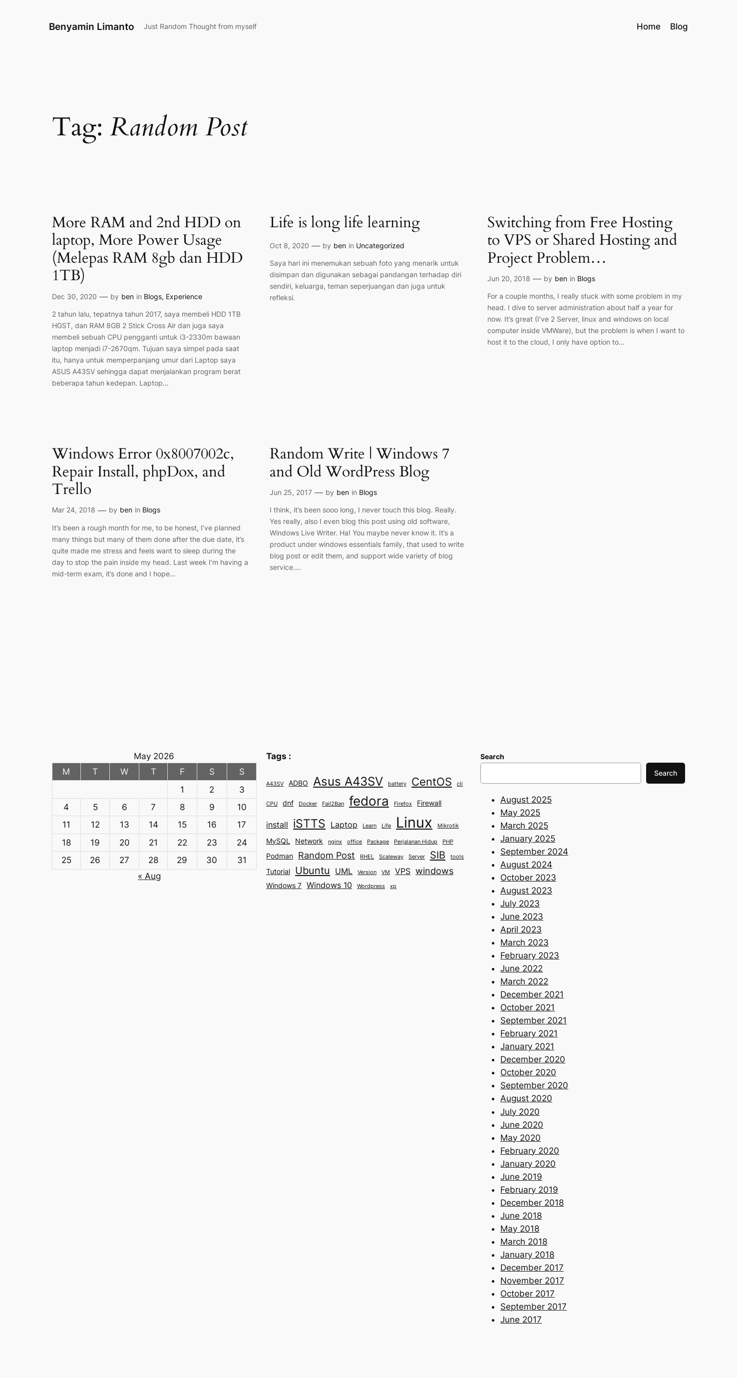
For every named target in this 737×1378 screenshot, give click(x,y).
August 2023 (526, 891)
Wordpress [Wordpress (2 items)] (371, 886)
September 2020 (534, 1085)
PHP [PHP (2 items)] (447, 842)
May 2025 (520, 813)
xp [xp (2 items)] (393, 886)
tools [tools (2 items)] (457, 857)
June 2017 (521, 1320)
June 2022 (521, 968)
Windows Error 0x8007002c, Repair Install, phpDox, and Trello (143, 472)
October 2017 (527, 1294)
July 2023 (520, 904)
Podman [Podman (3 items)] (279, 856)
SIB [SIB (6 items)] (437, 855)
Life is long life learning (345, 223)
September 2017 (533, 1307)
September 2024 (534, 852)
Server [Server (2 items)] (416, 857)
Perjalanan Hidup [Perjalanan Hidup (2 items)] (415, 842)
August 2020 (526, 1098)
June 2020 (521, 1125)
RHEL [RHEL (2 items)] (367, 857)
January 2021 (527, 1046)
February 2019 (529, 1190)
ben (127, 296)
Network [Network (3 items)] (309, 841)
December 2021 (532, 994)
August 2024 (526, 865)
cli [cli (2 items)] (460, 784)
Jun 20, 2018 (508, 278)
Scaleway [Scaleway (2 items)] (391, 857)
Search (665, 773)
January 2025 (527, 839)
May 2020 (520, 1138)
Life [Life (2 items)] (386, 826)
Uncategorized (380, 245)
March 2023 (524, 942)
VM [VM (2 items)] (385, 872)
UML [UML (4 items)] (344, 871)
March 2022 (524, 981)
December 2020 (532, 1059)
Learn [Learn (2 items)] (369, 826)
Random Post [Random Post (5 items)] (326, 855)
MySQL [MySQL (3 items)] (278, 841)
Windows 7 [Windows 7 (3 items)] (284, 886)
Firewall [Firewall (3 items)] (429, 803)
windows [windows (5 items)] (434, 870)
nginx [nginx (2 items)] (335, 842)
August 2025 (526, 800)
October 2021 (527, 1007)
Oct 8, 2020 (289, 245)
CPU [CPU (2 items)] (272, 804)
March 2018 (523, 1242)
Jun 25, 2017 (291, 492)
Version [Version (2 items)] (367, 872)
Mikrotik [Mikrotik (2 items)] (448, 826)
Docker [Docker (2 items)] (308, 804)
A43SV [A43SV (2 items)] (275, 784)
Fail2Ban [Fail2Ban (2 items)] (333, 804)
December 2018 (532, 1203)
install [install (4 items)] (277, 825)
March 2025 (524, 826)
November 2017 (532, 1281)
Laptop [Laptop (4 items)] (344, 825)
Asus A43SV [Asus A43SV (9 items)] (348, 781)
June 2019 (521, 1177)
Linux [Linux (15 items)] (414, 822)
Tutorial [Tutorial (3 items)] (278, 872)
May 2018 (519, 1229)
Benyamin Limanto (91, 26)
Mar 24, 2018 (73, 509)
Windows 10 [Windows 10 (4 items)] (329, 885)
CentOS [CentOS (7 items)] (431, 781)
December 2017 (532, 1268)
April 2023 (521, 929)
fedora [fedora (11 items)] (369, 801)
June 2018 (521, 1216)
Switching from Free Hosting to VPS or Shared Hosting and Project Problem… (582, 241)
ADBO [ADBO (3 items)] (298, 783)
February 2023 (529, 955)
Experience (184, 296)
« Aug (149, 876)
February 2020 (529, 1151)
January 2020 (528, 1164)
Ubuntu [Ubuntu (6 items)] (312, 870)
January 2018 (527, 1255)
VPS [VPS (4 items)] (402, 871)
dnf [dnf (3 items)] (288, 803)
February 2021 (529, 1033)
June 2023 (521, 916)
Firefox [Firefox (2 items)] (403, 804)
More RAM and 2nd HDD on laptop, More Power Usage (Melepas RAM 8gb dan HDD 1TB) (147, 249)
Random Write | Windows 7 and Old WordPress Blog (359, 463)
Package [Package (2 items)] (378, 842)
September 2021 (533, 1020)
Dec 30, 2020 (74, 296)
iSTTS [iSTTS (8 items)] (309, 824)
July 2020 (520, 1112)
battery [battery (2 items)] (397, 784)
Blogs (153, 296)
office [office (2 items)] (354, 842)
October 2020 (528, 1072)
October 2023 (528, 878)
